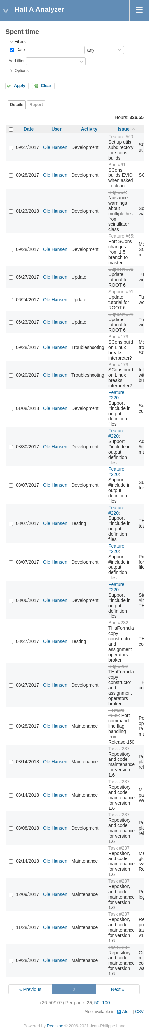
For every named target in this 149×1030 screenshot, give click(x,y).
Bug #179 (118, 336)
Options (21, 70)
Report (36, 104)
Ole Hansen (55, 147)
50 (97, 1002)
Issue (124, 129)
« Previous (30, 989)
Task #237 (119, 748)
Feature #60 (120, 136)
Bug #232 (118, 622)
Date (20, 49)
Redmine (55, 1026)
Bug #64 (117, 192)
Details (16, 104)
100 (106, 1002)
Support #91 (120, 269)
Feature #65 (120, 236)
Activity (89, 129)
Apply (19, 85)
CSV (139, 1011)
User (56, 129)
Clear (46, 85)
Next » (117, 989)
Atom (126, 1011)
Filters (19, 41)
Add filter (16, 61)
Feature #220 (116, 395)
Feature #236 (116, 713)
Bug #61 (117, 164)
